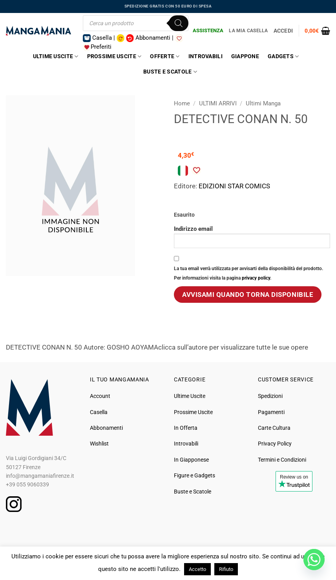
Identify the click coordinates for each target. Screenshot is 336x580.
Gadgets (283, 56)
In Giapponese (191, 460)
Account (100, 396)
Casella (99, 412)
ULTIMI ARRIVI (218, 103)
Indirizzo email (252, 236)
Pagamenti (271, 412)
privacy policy (256, 278)
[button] (317, 30)
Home (182, 103)
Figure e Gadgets (194, 475)
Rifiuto (226, 569)
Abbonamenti (106, 428)
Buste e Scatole (170, 71)
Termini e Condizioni (282, 460)
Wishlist (99, 443)
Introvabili (205, 56)
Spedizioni (270, 396)
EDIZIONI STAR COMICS (234, 186)
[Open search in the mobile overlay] (135, 23)
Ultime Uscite (56, 56)
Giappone (245, 56)
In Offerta (185, 428)
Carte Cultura (274, 428)
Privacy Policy (275, 443)
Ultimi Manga (263, 103)
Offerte (164, 56)
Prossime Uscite (114, 56)
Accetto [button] (197, 569)
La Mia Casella (248, 30)
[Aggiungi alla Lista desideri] (196, 170)
